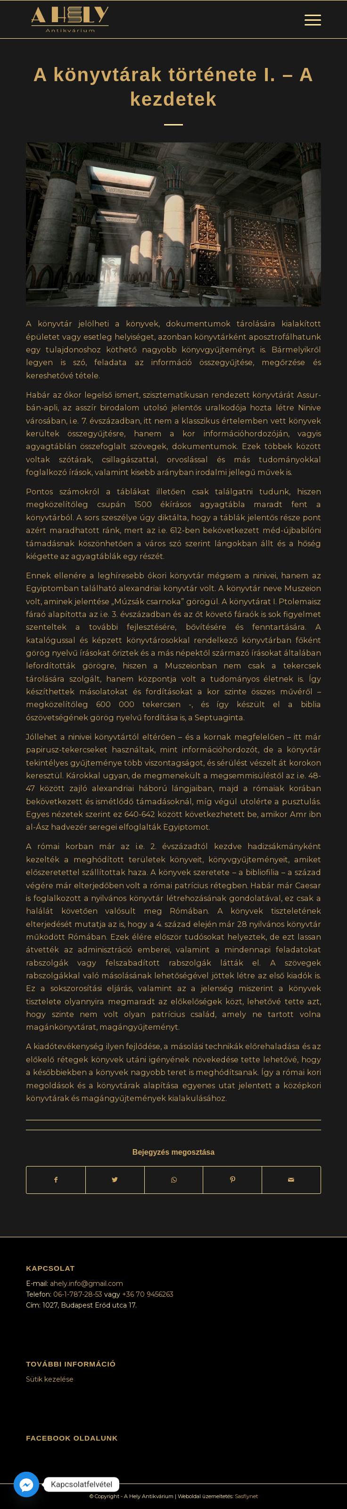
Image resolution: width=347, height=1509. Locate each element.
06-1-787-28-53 (78, 1294)
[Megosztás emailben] (291, 1180)
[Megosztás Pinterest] (232, 1180)
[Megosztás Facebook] (55, 1180)
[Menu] (308, 19)
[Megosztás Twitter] (115, 1180)
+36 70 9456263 (148, 1294)
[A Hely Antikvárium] (144, 19)
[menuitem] (308, 19)
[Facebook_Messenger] (26, 1484)
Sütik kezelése (50, 1379)
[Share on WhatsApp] (174, 1180)
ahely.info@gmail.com (86, 1283)
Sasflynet (246, 1496)
